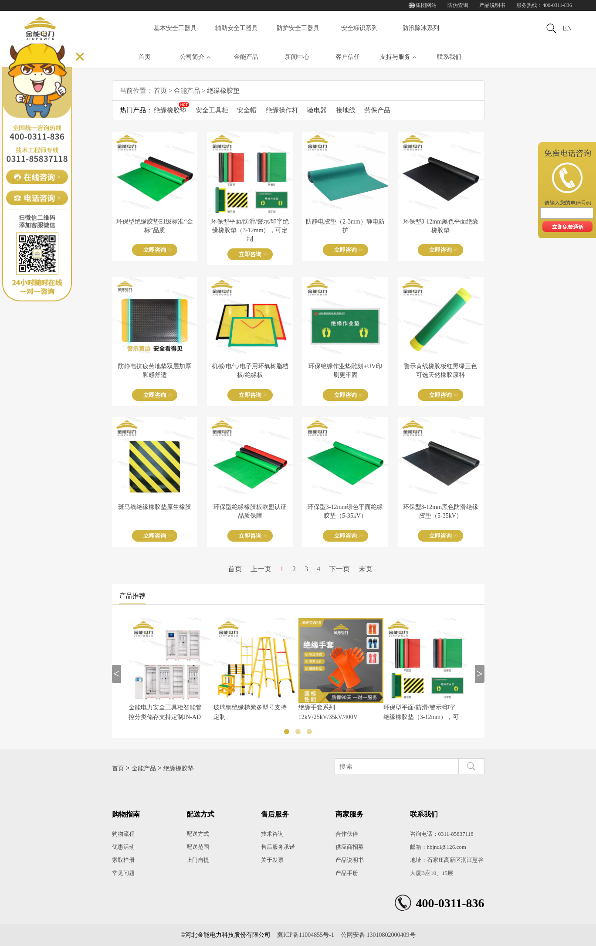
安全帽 (247, 110)
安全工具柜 (212, 110)
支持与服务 (395, 57)
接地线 (346, 110)
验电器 (317, 110)
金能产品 (246, 57)
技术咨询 (272, 834)
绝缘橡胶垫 (223, 90)
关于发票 (272, 860)
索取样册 (123, 860)
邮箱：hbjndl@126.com (438, 847)
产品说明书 (492, 5)
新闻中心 (297, 57)
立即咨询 (154, 250)
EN (567, 28)
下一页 (339, 569)
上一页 (261, 569)
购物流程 (123, 834)
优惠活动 (123, 847)
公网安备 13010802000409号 (378, 935)
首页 (145, 57)
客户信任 (347, 57)
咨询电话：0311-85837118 (442, 834)
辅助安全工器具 (236, 28)
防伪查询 (457, 5)
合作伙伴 (346, 834)
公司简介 (192, 57)
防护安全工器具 (298, 28)
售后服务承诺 (278, 847)
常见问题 (123, 873)
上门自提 (197, 860)
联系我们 (449, 57)
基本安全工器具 (175, 28)
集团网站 (426, 5)
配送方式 (197, 834)
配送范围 (197, 847)
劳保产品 (377, 110)
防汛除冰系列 (421, 28)
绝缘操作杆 (282, 110)
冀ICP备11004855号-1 (305, 935)
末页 (365, 569)
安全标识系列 (359, 28)
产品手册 (346, 873)
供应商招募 (349, 847)
